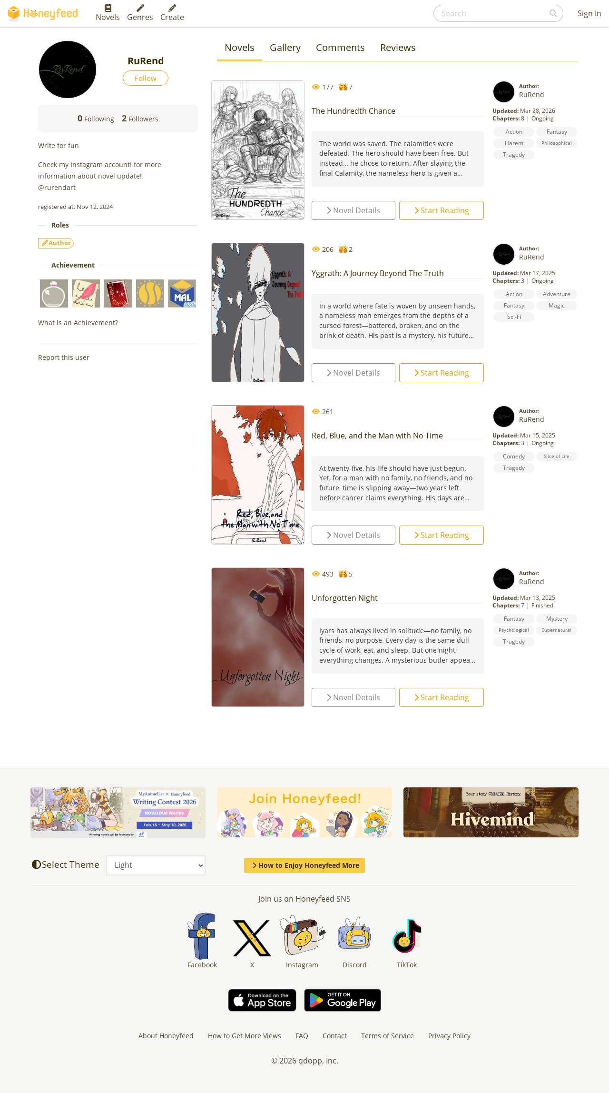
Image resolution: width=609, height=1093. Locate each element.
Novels (108, 13)
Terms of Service (387, 1035)
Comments (340, 47)
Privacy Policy (449, 1035)
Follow (146, 78)
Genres (140, 13)
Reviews (398, 47)
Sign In (589, 13)
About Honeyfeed (166, 1035)
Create (172, 13)
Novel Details (353, 210)
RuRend (531, 94)
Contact (335, 1035)
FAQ (301, 1035)
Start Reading (441, 210)
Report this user (63, 357)
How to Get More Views (244, 1035)
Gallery (285, 47)
